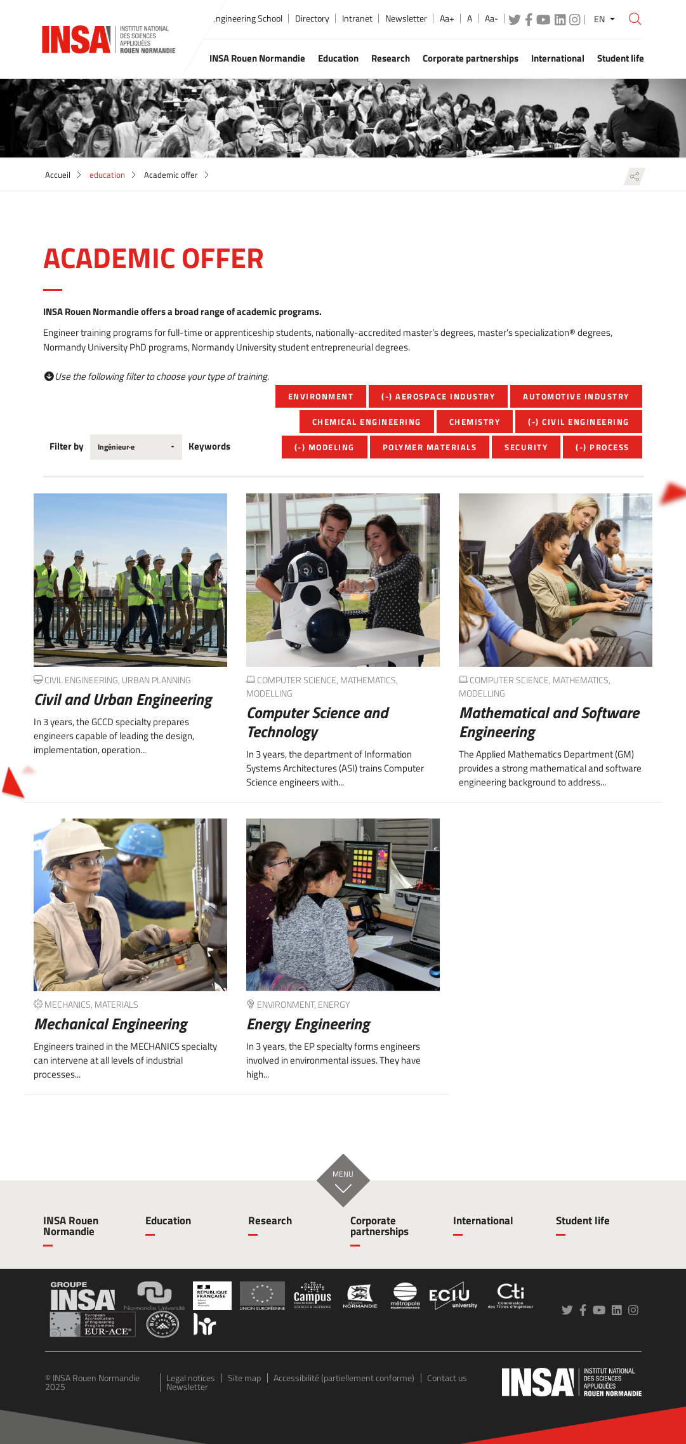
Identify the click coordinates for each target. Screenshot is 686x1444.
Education (168, 1220)
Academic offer (171, 174)
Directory (312, 18)
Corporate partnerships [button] (470, 58)
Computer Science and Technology (317, 722)
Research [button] (390, 58)
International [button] (557, 58)
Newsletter (406, 18)
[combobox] (136, 447)
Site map (244, 1377)
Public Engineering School (234, 18)
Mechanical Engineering (110, 1024)
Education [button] (338, 58)
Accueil (57, 174)
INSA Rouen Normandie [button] (257, 58)
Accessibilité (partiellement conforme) (344, 1377)
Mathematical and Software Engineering (549, 722)
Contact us (447, 1377)
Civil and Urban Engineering (122, 699)
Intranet (357, 18)
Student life (583, 1220)
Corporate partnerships (379, 1226)
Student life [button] (620, 58)
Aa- (491, 18)
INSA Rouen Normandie (70, 1226)
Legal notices (190, 1377)
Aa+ (447, 18)
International (483, 1220)
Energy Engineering (307, 1024)
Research (270, 1220)
